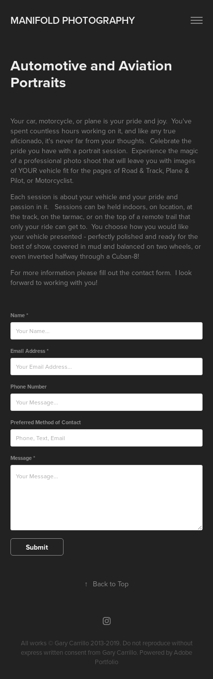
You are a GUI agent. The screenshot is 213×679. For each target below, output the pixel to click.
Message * (22, 457)
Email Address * (29, 350)
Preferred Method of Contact (45, 422)
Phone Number (28, 386)
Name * (19, 315)
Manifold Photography (72, 20)
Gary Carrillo (119, 652)
